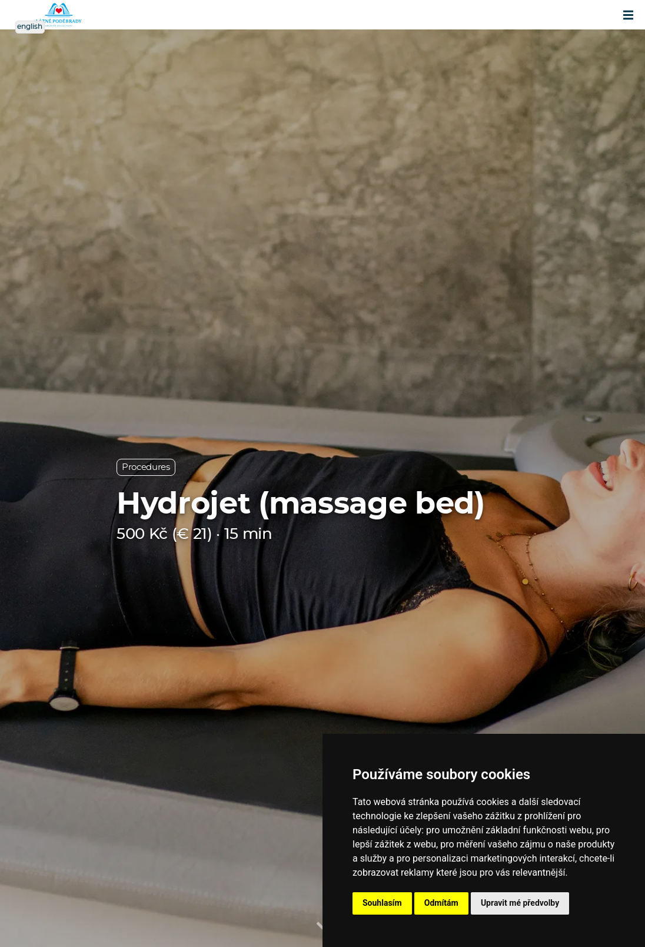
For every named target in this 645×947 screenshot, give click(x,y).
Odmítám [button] (441, 903)
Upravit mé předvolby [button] (520, 903)
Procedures (146, 467)
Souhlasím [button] (382, 903)
